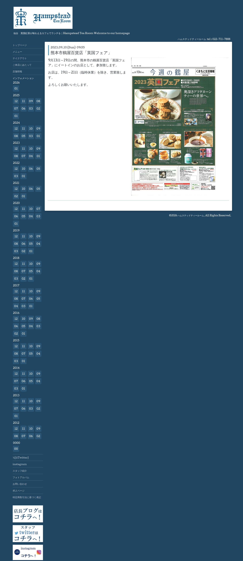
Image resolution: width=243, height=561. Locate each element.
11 (23, 101)
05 (23, 136)
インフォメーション (23, 78)
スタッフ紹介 (20, 470)
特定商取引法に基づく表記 (27, 497)
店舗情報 (17, 71)
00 (16, 448)
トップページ (20, 45)
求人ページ (18, 490)
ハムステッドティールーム (191, 215)
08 (38, 101)
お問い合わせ (20, 483)
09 (31, 101)
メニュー (17, 51)
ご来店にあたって (22, 64)
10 (31, 128)
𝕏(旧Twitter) (21, 457)
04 (31, 156)
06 (23, 108)
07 (16, 108)
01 (16, 88)
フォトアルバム (21, 477)
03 (31, 108)
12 (16, 101)
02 (38, 108)
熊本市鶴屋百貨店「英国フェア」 (81, 52)
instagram (20, 464)
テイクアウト (20, 58)
